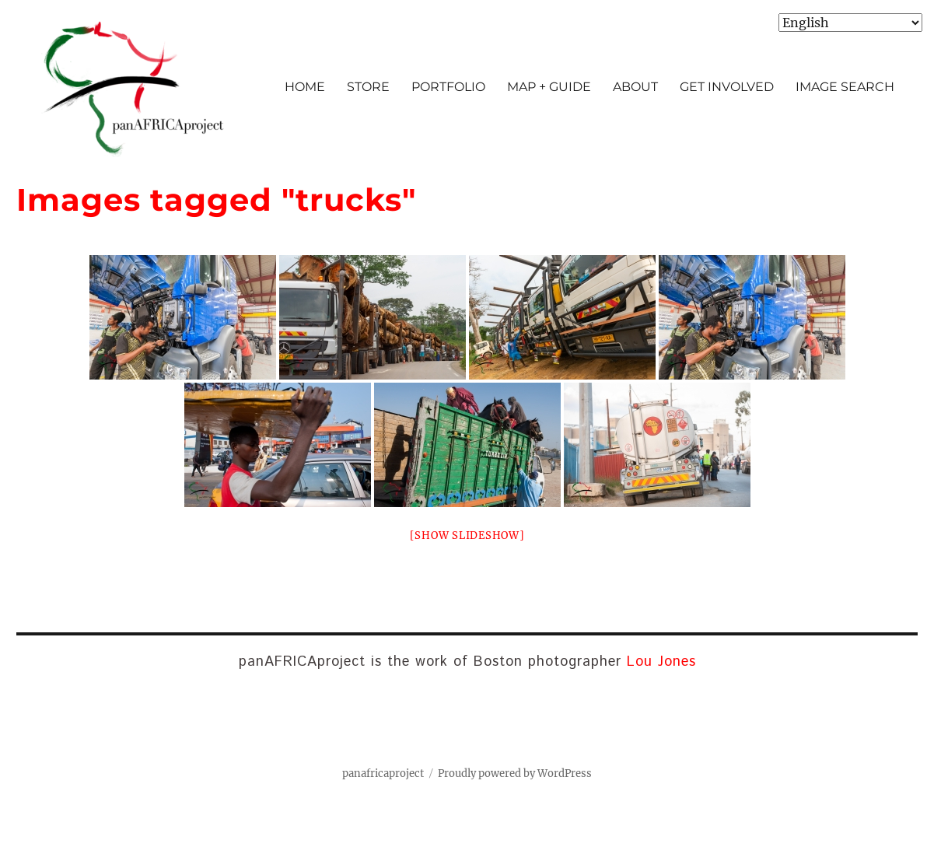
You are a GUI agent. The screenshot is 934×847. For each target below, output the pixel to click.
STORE (368, 86)
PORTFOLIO (448, 86)
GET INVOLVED (727, 86)
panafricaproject (383, 773)
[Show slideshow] (467, 535)
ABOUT (635, 86)
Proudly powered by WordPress (515, 773)
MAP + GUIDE (549, 86)
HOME (305, 86)
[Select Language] (850, 22)
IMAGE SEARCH (845, 86)
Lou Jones (661, 662)
